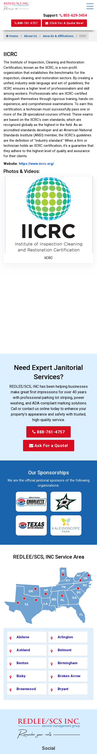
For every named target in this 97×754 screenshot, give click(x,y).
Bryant (63, 689)
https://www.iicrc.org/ (36, 164)
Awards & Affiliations (58, 36)
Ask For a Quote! (48, 445)
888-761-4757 (26, 23)
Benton (22, 663)
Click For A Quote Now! (64, 23)
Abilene (23, 637)
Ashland (23, 650)
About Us (30, 36)
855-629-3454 (73, 15)
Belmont (64, 650)
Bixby (21, 676)
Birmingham (67, 663)
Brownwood (26, 689)
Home (12, 36)
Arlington (65, 637)
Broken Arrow (69, 676)
